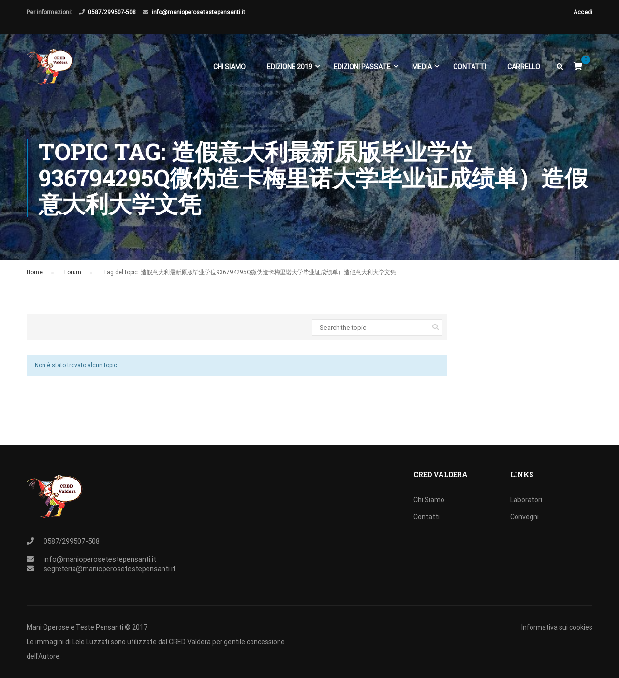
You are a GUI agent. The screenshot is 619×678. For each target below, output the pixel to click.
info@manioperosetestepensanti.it (198, 12)
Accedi (583, 12)
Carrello (523, 67)
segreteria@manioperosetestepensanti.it (110, 569)
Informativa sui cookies (556, 627)
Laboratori (526, 500)
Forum (72, 276)
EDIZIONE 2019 (289, 67)
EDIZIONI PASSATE (362, 67)
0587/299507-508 (112, 12)
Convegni (524, 517)
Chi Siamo (229, 67)
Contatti (469, 67)
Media (422, 67)
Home (35, 276)
